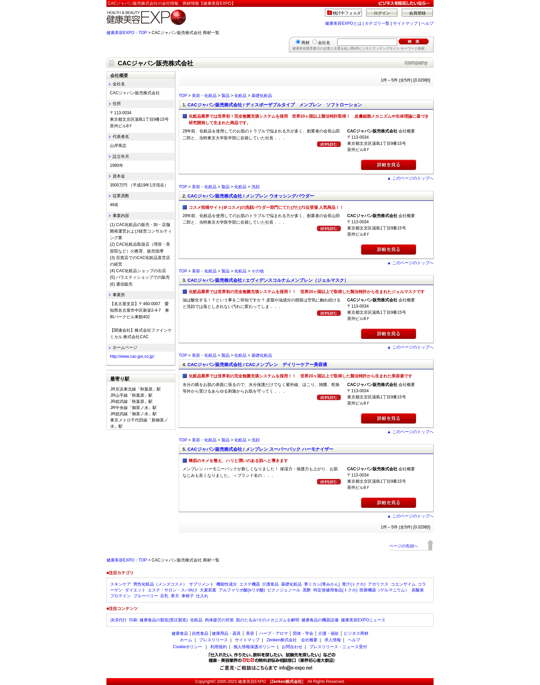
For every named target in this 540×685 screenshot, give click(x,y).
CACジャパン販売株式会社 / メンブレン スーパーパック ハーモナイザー (260, 449)
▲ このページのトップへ (410, 178)
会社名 (324, 42)
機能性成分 (226, 584)
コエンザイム (403, 584)
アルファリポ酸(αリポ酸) (242, 590)
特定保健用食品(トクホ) (335, 590)
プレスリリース (213, 640)
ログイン (382, 13)
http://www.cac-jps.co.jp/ (132, 356)
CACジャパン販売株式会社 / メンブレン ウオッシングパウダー (250, 196)
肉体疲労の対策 (219, 620)
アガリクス (378, 584)
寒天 (175, 595)
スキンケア (120, 584)
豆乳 (164, 595)
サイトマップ (405, 23)
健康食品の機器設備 (320, 620)
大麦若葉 (208, 590)
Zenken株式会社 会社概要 (292, 640)
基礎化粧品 (261, 95)
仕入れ (202, 595)
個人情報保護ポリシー (254, 646)
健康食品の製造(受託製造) (163, 620)
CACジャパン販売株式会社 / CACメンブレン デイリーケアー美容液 (257, 364)
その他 (257, 271)
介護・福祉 (328, 633)
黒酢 (307, 590)
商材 (305, 42)
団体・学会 (303, 633)
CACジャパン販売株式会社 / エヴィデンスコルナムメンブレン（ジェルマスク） (268, 280)
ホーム (186, 640)
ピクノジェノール (283, 590)
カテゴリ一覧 (377, 23)
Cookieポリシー (187, 646)
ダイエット (135, 590)
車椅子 (187, 595)
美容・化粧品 (204, 95)
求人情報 (332, 640)
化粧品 (240, 95)
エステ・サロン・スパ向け (172, 590)
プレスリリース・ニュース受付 (338, 646)
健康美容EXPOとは (343, 23)
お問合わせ (292, 646)
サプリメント (201, 584)
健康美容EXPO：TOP (126, 32)
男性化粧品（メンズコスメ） (160, 584)
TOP (183, 95)
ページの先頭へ (403, 546)
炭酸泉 (418, 590)
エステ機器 (249, 584)
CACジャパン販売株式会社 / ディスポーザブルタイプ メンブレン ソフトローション (274, 104)
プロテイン (120, 595)
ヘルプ (427, 23)
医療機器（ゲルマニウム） (384, 590)
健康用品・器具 (226, 633)
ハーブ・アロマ (273, 633)
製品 (225, 95)
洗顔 (255, 186)
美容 (250, 633)
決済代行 (118, 620)
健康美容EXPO (252, 681)
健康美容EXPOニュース (363, 620)
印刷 (133, 620)
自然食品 (200, 633)
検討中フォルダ (347, 13)
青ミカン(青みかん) (322, 584)
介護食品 (270, 584)
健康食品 (180, 633)
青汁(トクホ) (353, 584)
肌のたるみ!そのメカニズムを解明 (267, 620)
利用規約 (218, 646)
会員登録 (417, 13)
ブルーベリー (145, 595)
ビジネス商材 (356, 633)
